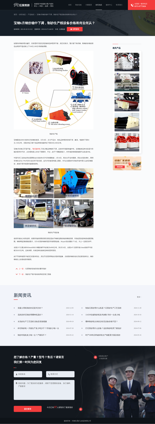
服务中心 (109, 5)
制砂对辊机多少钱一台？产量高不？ (32, 335)
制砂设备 (78, 5)
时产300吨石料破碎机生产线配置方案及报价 (102, 335)
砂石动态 (99, 5)
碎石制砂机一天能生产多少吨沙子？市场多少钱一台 (38, 328)
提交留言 (27, 409)
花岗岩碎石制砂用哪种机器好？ (30, 315)
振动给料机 (127, 109)
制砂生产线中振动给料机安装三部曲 (38, 274)
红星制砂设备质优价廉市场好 (36, 269)
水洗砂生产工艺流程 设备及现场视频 (32, 322)
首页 (70, 5)
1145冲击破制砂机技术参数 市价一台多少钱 (102, 315)
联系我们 (119, 5)
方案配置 (88, 5)
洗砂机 (127, 149)
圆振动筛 (127, 129)
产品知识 (31, 14)
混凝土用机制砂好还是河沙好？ (30, 308)
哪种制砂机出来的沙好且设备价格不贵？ (101, 322)
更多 (139, 297)
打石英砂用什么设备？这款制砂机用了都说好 (103, 328)
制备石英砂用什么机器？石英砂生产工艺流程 (103, 308)
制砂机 (127, 89)
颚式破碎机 (36, 149)
